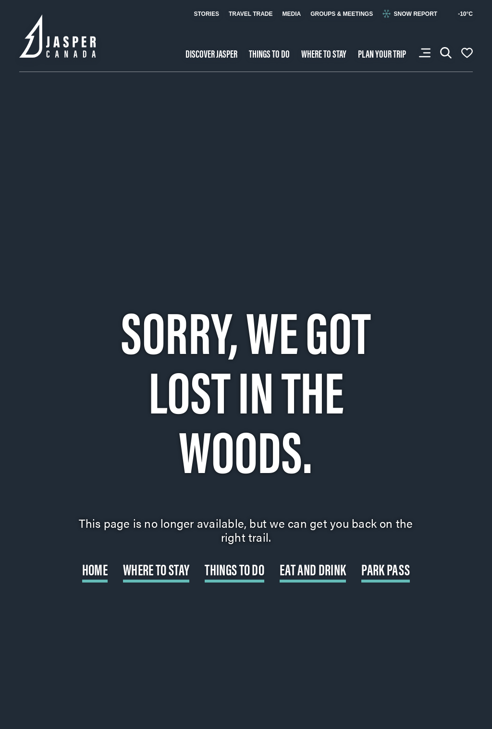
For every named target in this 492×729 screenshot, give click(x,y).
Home (95, 569)
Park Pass (385, 569)
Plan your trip (382, 53)
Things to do (269, 53)
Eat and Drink (313, 569)
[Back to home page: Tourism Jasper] (57, 34)
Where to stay (323, 53)
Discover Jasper (211, 53)
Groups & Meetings (341, 14)
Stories (206, 14)
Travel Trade (251, 14)
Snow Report (409, 14)
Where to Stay (156, 569)
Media (291, 14)
